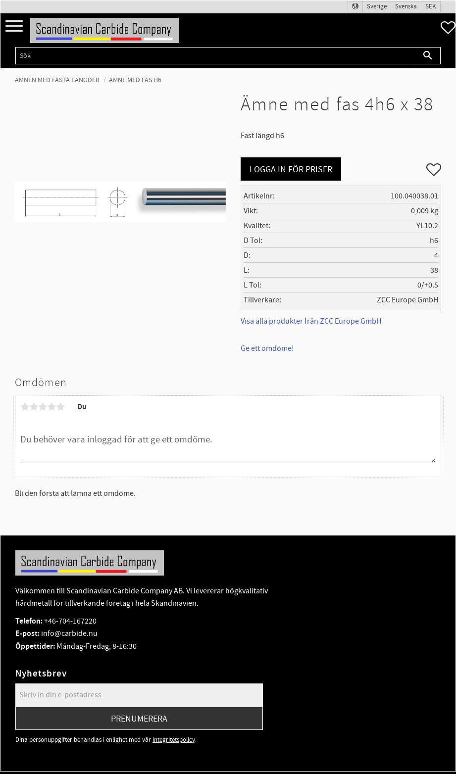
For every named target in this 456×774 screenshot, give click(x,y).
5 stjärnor (60, 406)
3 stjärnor (42, 406)
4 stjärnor (51, 406)
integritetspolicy (173, 740)
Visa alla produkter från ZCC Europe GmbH (311, 321)
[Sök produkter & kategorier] (215, 55)
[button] (14, 26)
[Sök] (428, 55)
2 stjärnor (33, 406)
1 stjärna (24, 406)
